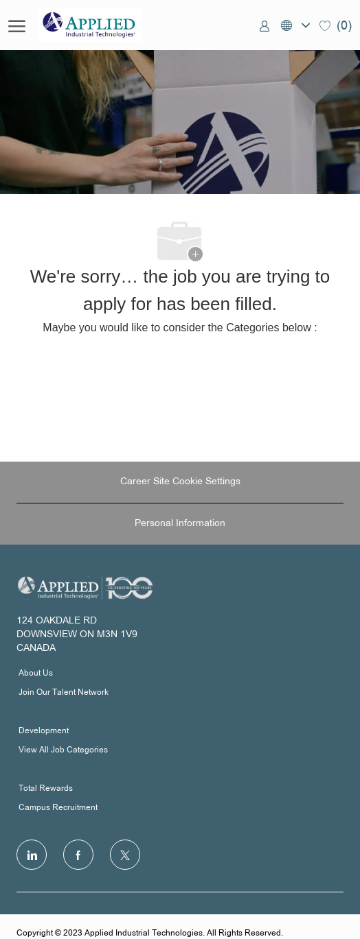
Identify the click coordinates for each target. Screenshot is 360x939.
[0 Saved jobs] (335, 25)
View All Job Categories (63, 750)
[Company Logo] (108, 25)
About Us (36, 673)
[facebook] (78, 855)
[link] (264, 25)
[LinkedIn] (31, 855)
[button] (294, 25)
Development (44, 731)
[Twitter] (125, 855)
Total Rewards (46, 789)
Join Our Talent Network (64, 693)
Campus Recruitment (58, 808)
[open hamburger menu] (16, 25)
